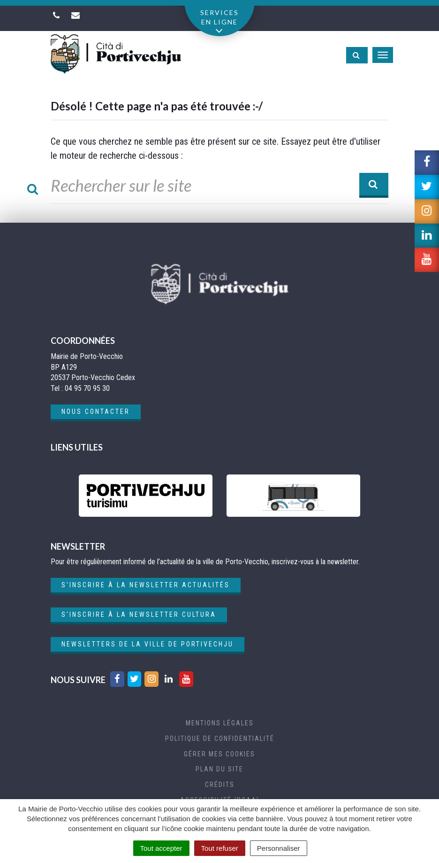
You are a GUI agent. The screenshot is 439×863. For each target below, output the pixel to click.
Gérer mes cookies (219, 754)
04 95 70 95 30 (87, 388)
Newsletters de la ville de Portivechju (147, 644)
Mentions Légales (220, 723)
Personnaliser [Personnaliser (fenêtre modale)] (278, 848)
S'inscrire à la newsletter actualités (145, 585)
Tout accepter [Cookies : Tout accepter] (161, 848)
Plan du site (219, 769)
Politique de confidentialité (219, 738)
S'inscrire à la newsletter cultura (138, 614)
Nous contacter (95, 411)
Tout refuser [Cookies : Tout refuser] (219, 848)
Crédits (220, 784)
